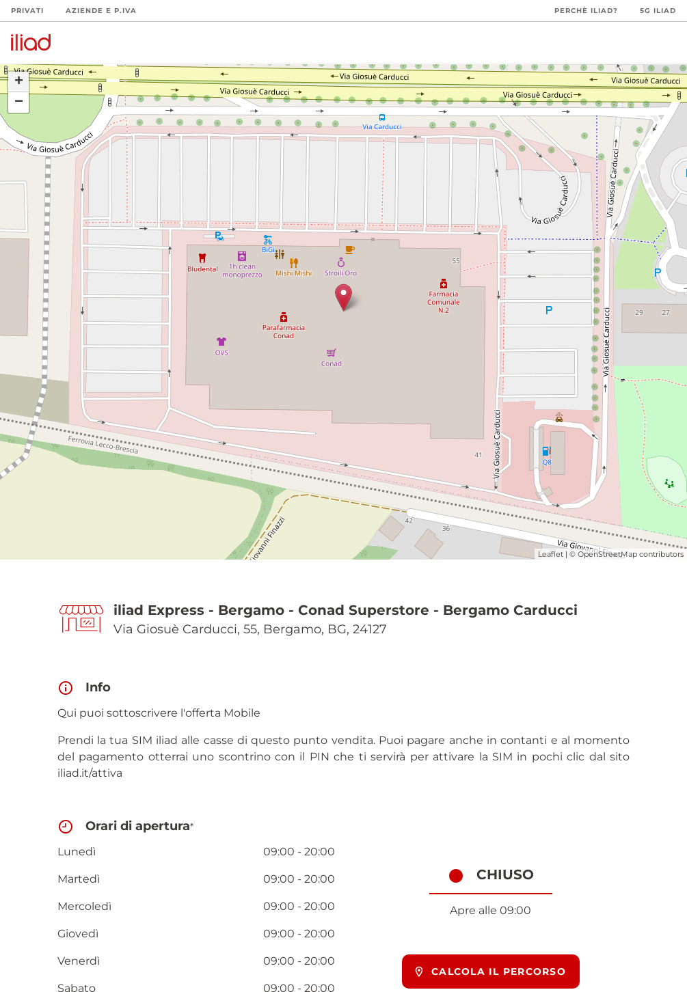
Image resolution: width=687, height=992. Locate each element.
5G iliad (658, 10)
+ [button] (18, 82)
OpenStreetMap (607, 554)
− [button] (18, 102)
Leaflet (550, 554)
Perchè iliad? (586, 10)
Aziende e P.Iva (101, 10)
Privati (27, 10)
